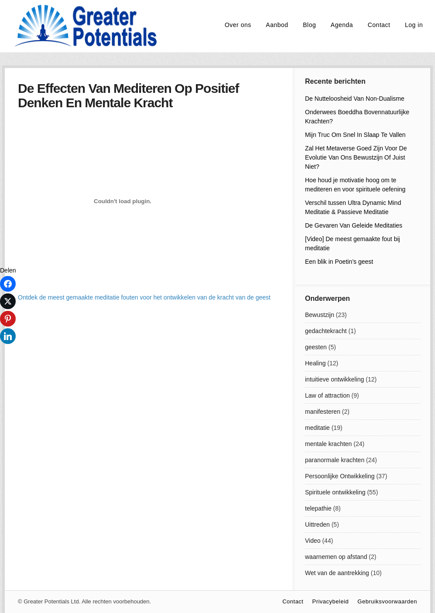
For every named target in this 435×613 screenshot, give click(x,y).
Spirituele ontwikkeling (335, 492)
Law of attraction (327, 395)
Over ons (238, 24)
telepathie (318, 508)
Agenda (342, 24)
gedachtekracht (326, 330)
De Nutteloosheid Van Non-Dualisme (354, 98)
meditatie (317, 427)
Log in (414, 24)
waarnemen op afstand (336, 556)
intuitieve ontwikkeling (334, 379)
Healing (315, 363)
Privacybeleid (330, 601)
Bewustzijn (319, 314)
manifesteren (322, 411)
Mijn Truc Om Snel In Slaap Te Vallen (355, 134)
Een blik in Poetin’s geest (339, 261)
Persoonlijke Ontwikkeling (340, 476)
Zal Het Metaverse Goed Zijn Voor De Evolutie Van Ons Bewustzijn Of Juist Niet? (356, 157)
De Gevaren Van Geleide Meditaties (353, 225)
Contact (379, 24)
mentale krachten (328, 443)
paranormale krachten (334, 459)
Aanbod (277, 24)
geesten (316, 347)
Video (313, 540)
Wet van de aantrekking (337, 572)
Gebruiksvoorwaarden (387, 601)
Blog (309, 24)
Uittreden (317, 524)
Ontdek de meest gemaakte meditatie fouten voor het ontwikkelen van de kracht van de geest (144, 297)
